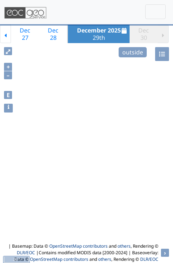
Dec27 (25, 34)
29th (103, 34)
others (124, 246)
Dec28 (53, 34)
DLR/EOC (26, 252)
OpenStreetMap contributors (78, 246)
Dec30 (143, 34)
